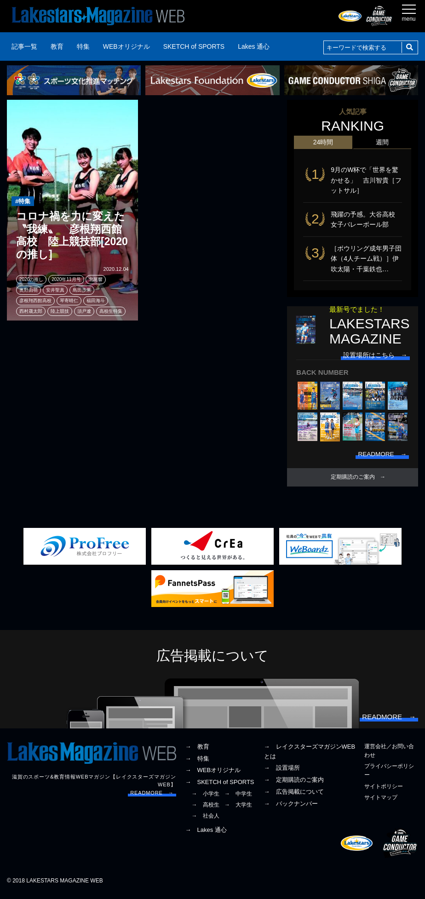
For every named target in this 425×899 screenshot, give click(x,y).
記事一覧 (24, 46)
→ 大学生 (238, 809)
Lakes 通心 (254, 46)
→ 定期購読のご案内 (294, 784)
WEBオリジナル (126, 46)
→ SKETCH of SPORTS (219, 786)
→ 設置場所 (282, 772)
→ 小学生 (205, 798)
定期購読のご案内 (353, 480)
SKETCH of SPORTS (194, 46)
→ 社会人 (205, 820)
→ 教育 (197, 751)
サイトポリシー (383, 791)
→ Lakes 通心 (206, 834)
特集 (83, 46)
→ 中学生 (238, 798)
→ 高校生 (205, 809)
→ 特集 (197, 763)
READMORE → (151, 797)
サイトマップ (380, 802)
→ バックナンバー (291, 808)
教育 (57, 46)
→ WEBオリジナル (213, 774)
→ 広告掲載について (294, 796)
